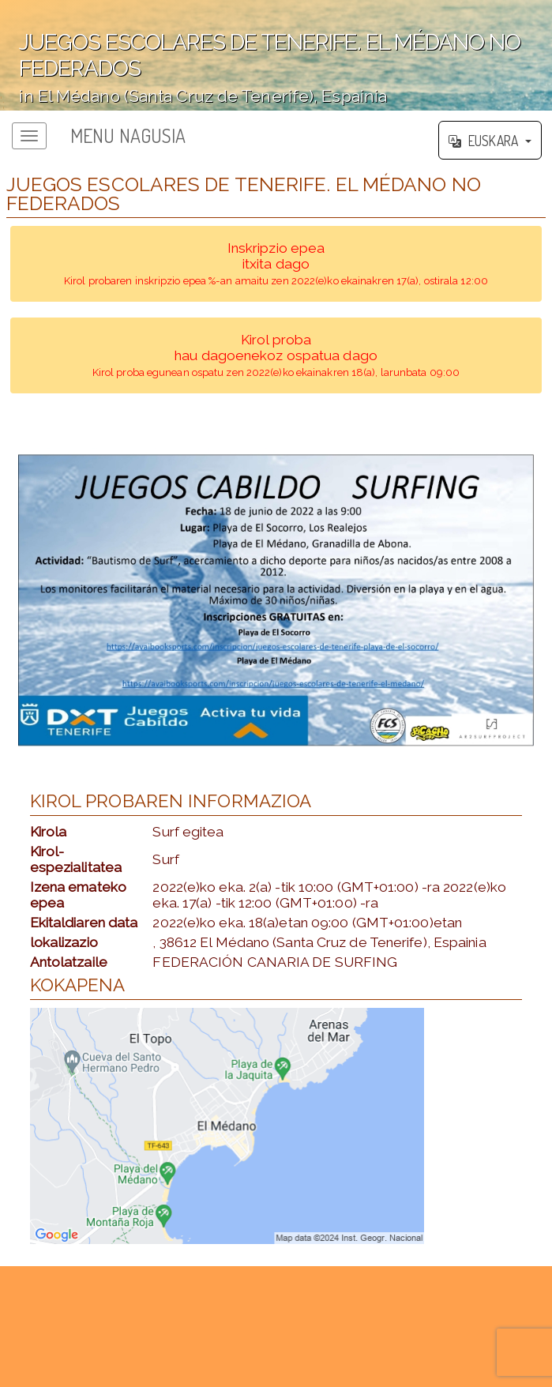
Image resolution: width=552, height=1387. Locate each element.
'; (276, 55)
